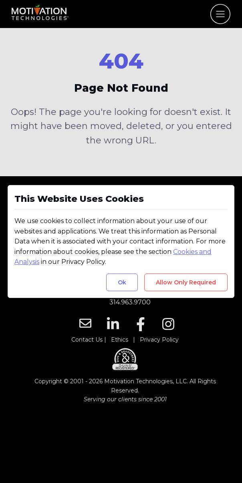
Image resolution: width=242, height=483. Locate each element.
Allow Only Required (186, 282)
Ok (122, 282)
